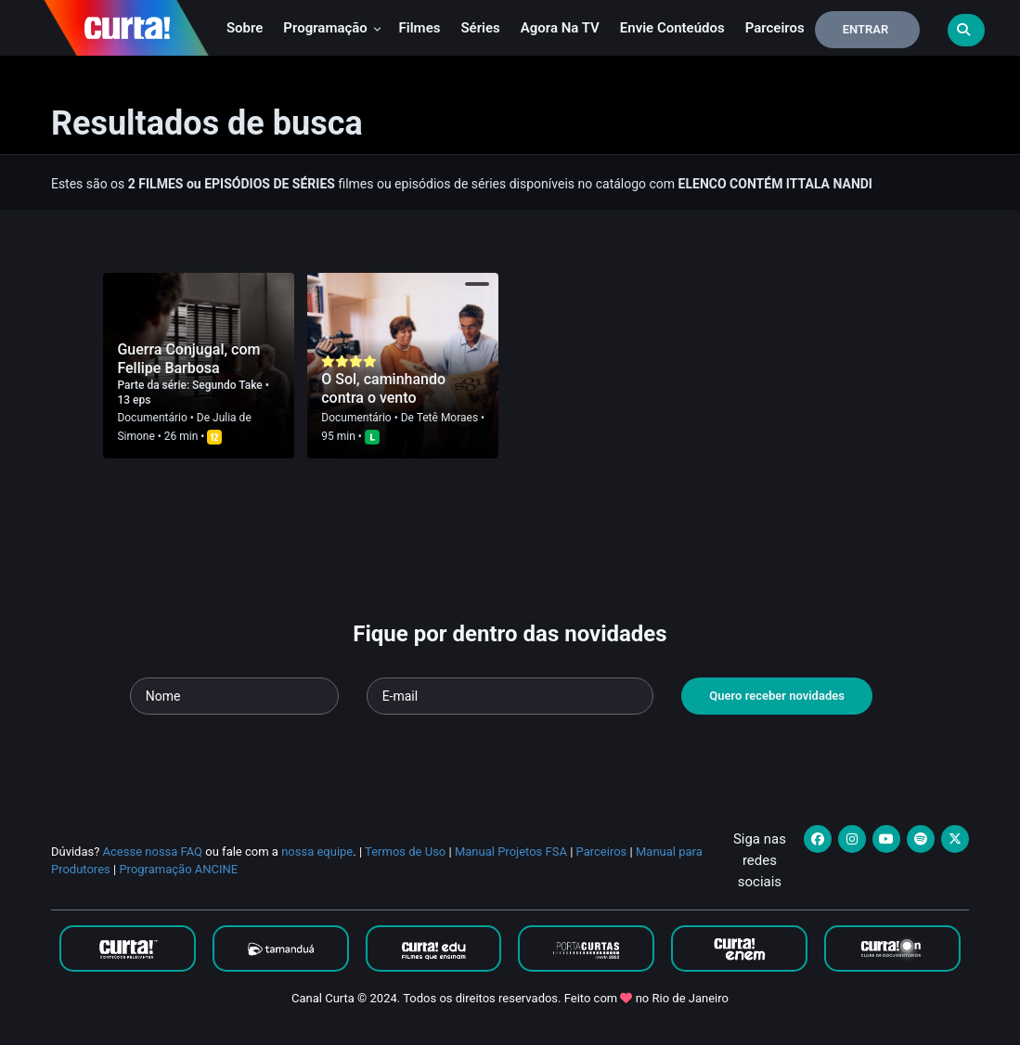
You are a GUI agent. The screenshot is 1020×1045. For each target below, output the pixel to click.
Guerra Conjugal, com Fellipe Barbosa (188, 359)
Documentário (152, 417)
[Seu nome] (234, 696)
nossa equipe (317, 851)
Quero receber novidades (777, 696)
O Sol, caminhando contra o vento (383, 388)
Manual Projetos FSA (511, 851)
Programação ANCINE (178, 869)
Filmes (420, 27)
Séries (479, 27)
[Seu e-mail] (510, 696)
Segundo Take (228, 385)
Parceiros (775, 27)
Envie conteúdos (672, 27)
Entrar (866, 29)
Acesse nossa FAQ (153, 851)
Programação (332, 27)
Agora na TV (560, 27)
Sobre (244, 27)
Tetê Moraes (447, 417)
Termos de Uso (405, 851)
